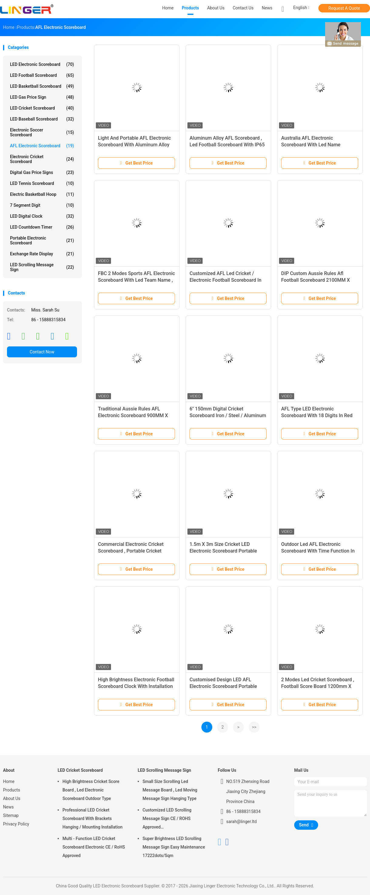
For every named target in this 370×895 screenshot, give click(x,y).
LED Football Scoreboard (42, 75)
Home (9, 781)
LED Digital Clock (42, 216)
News (8, 807)
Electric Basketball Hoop (42, 194)
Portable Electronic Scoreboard (42, 240)
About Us (11, 798)
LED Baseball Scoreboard (42, 119)
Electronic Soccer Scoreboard (42, 132)
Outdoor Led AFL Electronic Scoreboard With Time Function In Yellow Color (318, 550)
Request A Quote (344, 8)
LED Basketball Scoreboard (42, 86)
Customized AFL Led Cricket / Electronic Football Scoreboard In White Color (225, 280)
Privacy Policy (16, 824)
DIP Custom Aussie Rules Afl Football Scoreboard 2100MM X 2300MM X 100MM (315, 280)
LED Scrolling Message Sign (42, 267)
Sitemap (10, 815)
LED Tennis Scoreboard (42, 183)
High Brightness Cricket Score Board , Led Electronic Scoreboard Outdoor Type (90, 790)
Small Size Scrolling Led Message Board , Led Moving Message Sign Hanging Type (170, 790)
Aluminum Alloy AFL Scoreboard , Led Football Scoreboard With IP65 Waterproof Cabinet (227, 144)
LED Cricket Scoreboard (42, 108)
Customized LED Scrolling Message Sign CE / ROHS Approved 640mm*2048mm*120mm (168, 819)
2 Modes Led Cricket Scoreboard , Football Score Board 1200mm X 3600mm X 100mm (317, 686)
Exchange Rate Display (42, 254)
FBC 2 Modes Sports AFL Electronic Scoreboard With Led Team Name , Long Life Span (136, 280)
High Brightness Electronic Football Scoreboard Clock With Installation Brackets (136, 686)
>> (254, 727)
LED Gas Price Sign (42, 97)
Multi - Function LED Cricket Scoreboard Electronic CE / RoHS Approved (93, 847)
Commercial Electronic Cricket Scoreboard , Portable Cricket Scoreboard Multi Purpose (130, 550)
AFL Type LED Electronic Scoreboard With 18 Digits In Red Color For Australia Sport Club (316, 415)
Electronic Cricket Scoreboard (42, 159)
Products (11, 790)
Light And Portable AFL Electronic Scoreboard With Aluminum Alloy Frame (134, 144)
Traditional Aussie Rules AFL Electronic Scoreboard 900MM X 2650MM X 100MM (133, 415)
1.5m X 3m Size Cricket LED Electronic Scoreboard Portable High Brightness (223, 550)
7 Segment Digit (42, 205)
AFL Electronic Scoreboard (42, 146)
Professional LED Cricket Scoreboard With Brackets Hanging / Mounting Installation (92, 818)
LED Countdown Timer (42, 227)
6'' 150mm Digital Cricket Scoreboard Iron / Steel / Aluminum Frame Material (228, 415)
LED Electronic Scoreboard (42, 64)
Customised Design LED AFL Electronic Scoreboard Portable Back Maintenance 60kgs (223, 686)
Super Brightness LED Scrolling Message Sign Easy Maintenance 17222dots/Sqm (174, 847)
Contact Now (42, 351)
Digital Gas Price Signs (42, 172)
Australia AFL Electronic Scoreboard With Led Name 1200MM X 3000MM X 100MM (314, 144)
